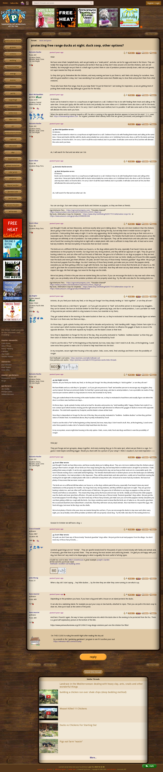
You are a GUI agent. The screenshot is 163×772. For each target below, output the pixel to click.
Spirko (70, 104)
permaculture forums (12, 41)
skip (12, 152)
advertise (49, 769)
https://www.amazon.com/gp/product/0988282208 (70, 216)
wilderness (13, 113)
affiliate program (60, 769)
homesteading (13, 67)
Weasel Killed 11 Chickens (73, 708)
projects (13, 179)
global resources (12, 165)
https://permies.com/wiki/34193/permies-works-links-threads (93, 360)
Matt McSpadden (36, 94)
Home (5, 3)
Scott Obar (33, 161)
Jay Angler (33, 296)
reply (93, 657)
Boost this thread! (93, 672)
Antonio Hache (35, 52)
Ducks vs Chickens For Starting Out (78, 725)
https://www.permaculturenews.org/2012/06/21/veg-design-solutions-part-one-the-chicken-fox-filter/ (89, 625)
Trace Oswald (34, 529)
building (13, 60)
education (13, 146)
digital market (13, 185)
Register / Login (153, 3)
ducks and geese (45, 40)
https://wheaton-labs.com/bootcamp (67, 641)
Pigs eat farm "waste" (71, 741)
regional (13, 139)
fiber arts (13, 120)
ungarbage (13, 100)
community (12, 106)
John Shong (33, 578)
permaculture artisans (13, 133)
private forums (13, 205)
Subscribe (14, 3)
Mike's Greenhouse (76, 560)
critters (13, 54)
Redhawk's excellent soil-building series (65, 564)
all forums (13, 211)
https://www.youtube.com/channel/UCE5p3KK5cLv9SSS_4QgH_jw (75, 212)
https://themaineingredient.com (66, 116)
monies (13, 80)
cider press (13, 172)
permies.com (13, 192)
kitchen (13, 87)
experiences (13, 159)
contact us (40, 769)
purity (13, 93)
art (13, 126)
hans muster (34, 594)
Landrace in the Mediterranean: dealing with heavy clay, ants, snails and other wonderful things (101, 685)
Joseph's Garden (103, 560)
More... (93, 757)
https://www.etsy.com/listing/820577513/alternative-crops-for (107, 214)
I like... (31, 112)
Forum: (34, 40)
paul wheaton (111, 769)
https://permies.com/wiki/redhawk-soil (85, 358)
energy (13, 74)
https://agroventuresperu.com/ (78, 210)
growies (13, 47)
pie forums (13, 198)
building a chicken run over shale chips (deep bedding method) (93, 692)
